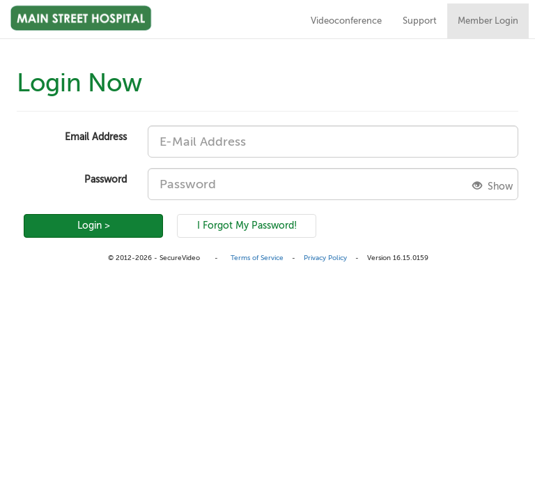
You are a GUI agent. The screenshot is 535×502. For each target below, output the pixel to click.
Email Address (96, 137)
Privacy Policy (325, 257)
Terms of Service (257, 257)
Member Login (488, 21)
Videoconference (346, 21)
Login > (93, 225)
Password (105, 179)
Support (420, 21)
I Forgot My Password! (247, 225)
